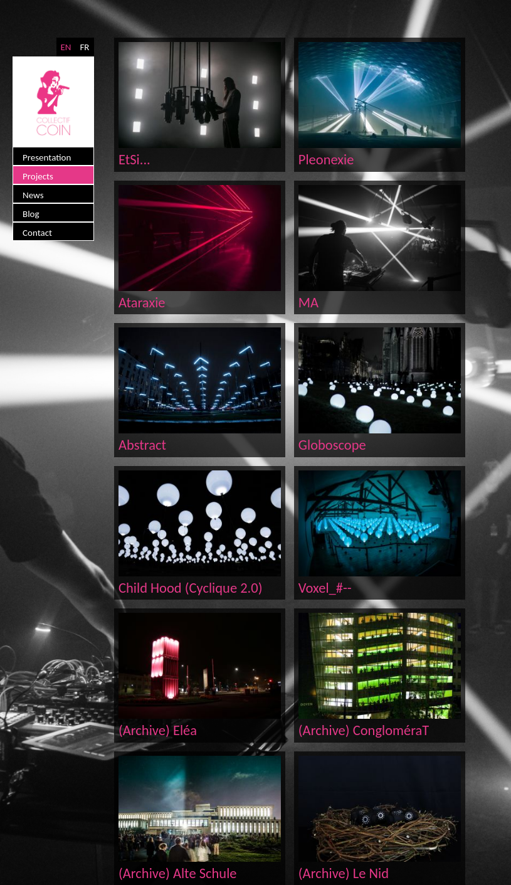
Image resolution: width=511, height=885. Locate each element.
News (33, 195)
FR (84, 47)
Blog (31, 214)
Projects (38, 176)
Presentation (47, 157)
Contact (37, 232)
